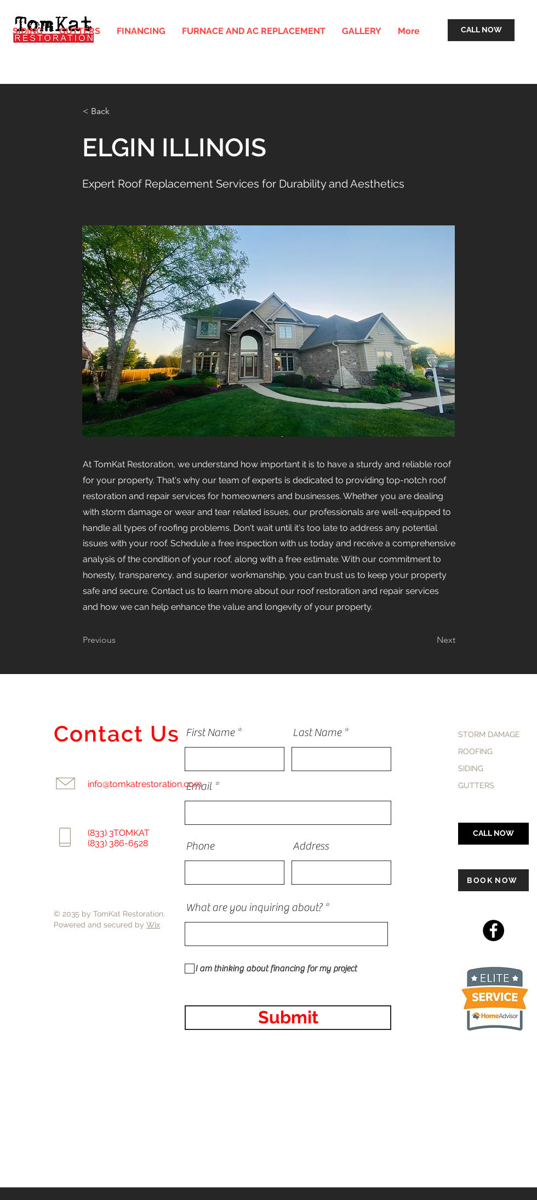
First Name (210, 732)
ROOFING (475, 751)
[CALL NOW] (481, 30)
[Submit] (288, 1017)
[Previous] (119, 640)
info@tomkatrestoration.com (145, 784)
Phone (200, 846)
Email (199, 786)
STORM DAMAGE (489, 734)
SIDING (470, 768)
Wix (153, 924)
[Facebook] (493, 930)
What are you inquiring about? (254, 907)
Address (311, 846)
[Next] (428, 640)
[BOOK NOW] (493, 880)
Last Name (317, 732)
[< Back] (119, 111)
